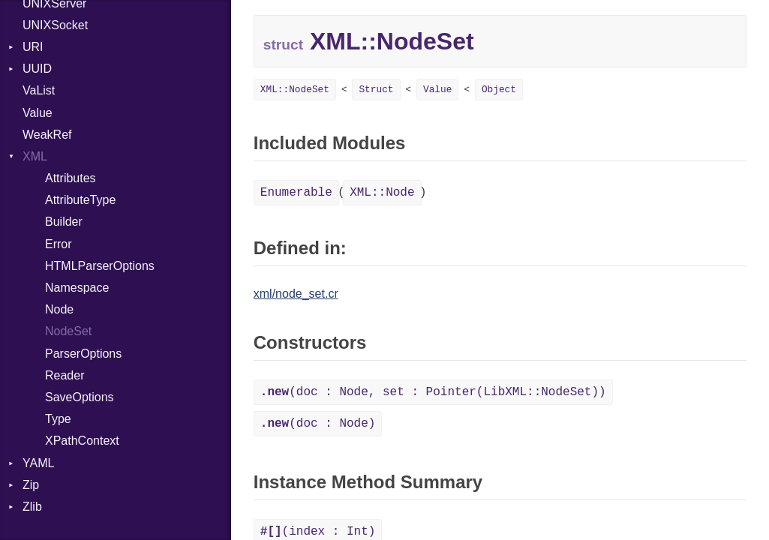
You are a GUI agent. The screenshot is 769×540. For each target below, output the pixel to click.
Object (499, 89)
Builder (64, 221)
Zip (31, 484)
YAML (38, 463)
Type (58, 418)
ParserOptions (83, 353)
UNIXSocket (55, 25)
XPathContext (82, 440)
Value (38, 112)
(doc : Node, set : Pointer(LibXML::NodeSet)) (433, 392)
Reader (64, 375)
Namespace (77, 287)
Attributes (70, 178)
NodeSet (68, 331)
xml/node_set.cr (296, 293)
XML (35, 156)
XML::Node (382, 193)
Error (58, 244)
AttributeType (80, 200)
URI (33, 46)
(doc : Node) (318, 423)
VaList (39, 90)
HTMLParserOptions (100, 266)
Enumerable (296, 193)
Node (59, 309)
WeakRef (47, 134)
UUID (37, 68)
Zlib (32, 506)
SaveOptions (79, 397)
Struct (376, 89)
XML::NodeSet (294, 89)
